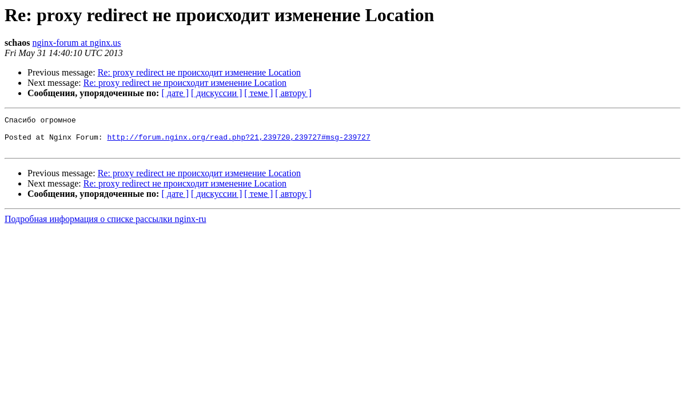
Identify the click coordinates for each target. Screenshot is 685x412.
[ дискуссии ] (216, 93)
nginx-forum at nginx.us (76, 42)
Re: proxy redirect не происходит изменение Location (199, 72)
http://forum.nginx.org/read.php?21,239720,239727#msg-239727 (238, 142)
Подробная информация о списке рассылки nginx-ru (105, 226)
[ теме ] (258, 93)
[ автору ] (293, 93)
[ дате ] (175, 93)
